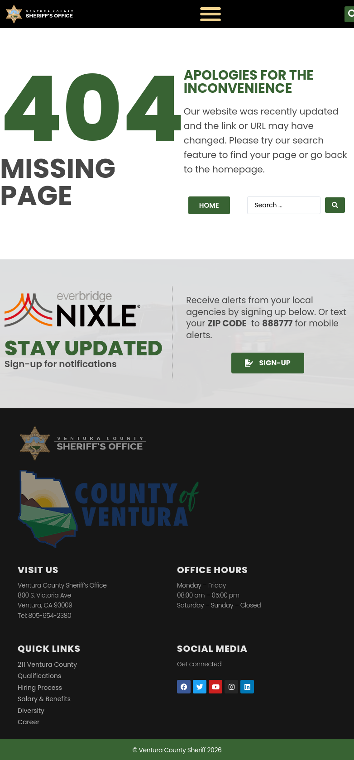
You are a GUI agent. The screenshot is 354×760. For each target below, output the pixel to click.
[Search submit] (335, 205)
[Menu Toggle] (210, 14)
